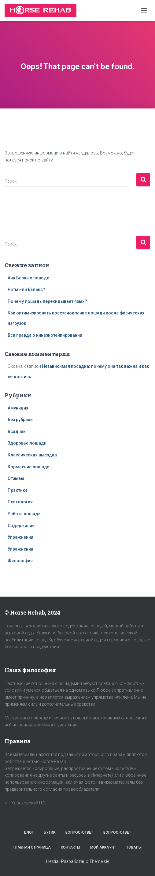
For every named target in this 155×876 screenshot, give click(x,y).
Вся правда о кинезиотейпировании (45, 335)
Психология (20, 501)
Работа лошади (24, 513)
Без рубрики (20, 419)
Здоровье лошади (27, 443)
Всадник (17, 431)
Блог (29, 832)
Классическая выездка (32, 454)
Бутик (49, 832)
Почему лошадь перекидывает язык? (47, 301)
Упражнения (20, 537)
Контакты (70, 847)
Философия (20, 560)
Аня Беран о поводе (28, 277)
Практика (18, 490)
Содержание (21, 525)
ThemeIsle (99, 861)
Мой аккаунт (103, 847)
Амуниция (18, 408)
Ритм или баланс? (26, 289)
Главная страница (32, 847)
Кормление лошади (29, 466)
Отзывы (16, 478)
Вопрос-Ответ (79, 832)
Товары (134, 847)
